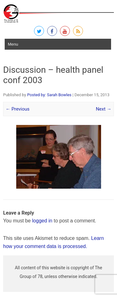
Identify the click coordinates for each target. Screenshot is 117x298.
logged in (42, 220)
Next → (103, 109)
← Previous (17, 109)
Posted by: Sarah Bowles (49, 94)
